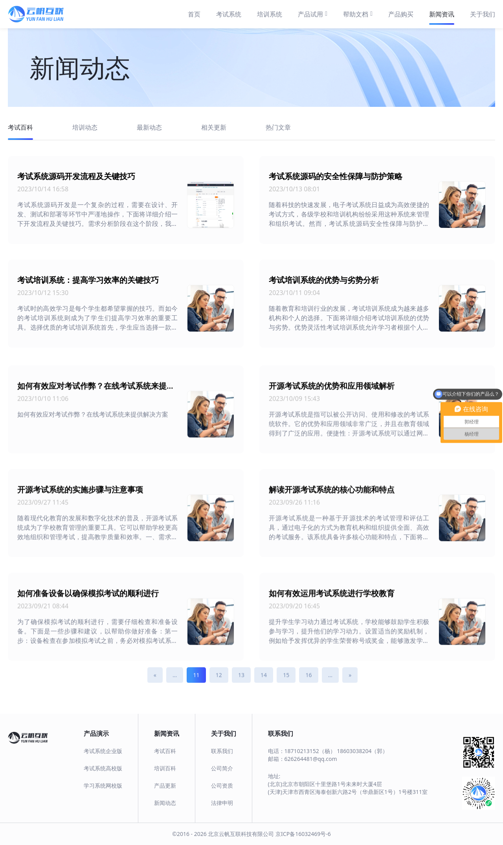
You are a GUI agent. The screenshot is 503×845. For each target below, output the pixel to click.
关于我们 (482, 14)
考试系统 (228, 14)
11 (196, 686)
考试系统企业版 (103, 751)
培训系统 (269, 14)
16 (308, 686)
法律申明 (222, 803)
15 (286, 686)
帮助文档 (358, 13)
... (175, 686)
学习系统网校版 (103, 785)
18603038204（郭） (362, 751)
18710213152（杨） (310, 751)
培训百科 (165, 768)
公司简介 (222, 768)
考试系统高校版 (103, 768)
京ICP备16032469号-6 (303, 834)
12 (219, 686)
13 (241, 686)
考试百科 (165, 751)
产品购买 (400, 14)
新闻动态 (165, 803)
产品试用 (312, 13)
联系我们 (222, 751)
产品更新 (165, 785)
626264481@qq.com (311, 759)
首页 (194, 14)
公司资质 (222, 785)
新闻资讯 (441, 14)
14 (264, 686)
